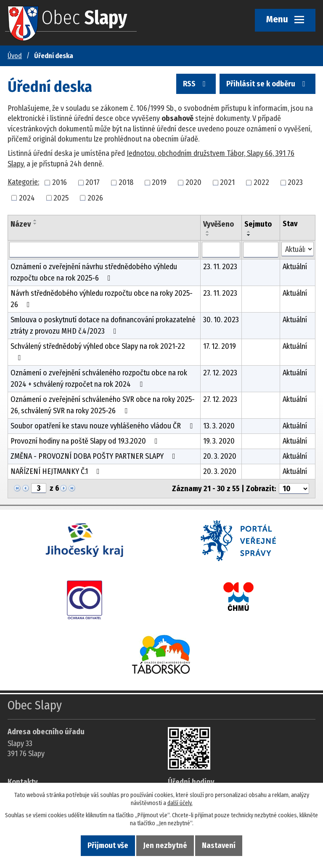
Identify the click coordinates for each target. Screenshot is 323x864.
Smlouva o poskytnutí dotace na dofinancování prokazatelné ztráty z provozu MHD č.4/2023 (103, 325)
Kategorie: (23, 182)
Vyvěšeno (218, 224)
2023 (295, 182)
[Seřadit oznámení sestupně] (35, 223)
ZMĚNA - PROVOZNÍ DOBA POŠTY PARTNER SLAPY (95, 456)
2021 (227, 182)
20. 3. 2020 (219, 456)
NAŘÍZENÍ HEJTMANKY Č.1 (57, 471)
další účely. (180, 803)
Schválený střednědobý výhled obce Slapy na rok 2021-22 (98, 351)
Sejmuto (258, 224)
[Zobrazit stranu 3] (38, 488)
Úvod (15, 56)
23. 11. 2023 (220, 266)
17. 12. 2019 (219, 346)
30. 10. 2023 (221, 319)
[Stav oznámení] (297, 249)
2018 (126, 182)
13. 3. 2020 (219, 426)
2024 (27, 197)
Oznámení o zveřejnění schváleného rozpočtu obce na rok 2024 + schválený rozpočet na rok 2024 (99, 378)
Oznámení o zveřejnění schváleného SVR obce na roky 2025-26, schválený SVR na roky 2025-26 (103, 405)
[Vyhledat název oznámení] (104, 250)
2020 (193, 182)
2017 (92, 182)
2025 (61, 197)
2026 (95, 197)
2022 (261, 182)
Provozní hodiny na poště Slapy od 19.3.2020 (86, 441)
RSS (196, 83)
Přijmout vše (107, 845)
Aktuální (295, 266)
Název (21, 224)
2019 (159, 182)
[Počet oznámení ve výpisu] (294, 488)
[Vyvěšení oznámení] (221, 250)
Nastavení (219, 845)
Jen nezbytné (165, 845)
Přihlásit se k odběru (267, 83)
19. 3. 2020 (219, 441)
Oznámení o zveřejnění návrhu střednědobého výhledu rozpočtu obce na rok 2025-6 (94, 272)
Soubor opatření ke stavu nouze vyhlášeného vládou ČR (103, 426)
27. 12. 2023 (220, 372)
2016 (59, 182)
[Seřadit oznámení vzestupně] (35, 220)
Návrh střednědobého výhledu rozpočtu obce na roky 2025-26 (102, 299)
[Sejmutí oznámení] (260, 250)
